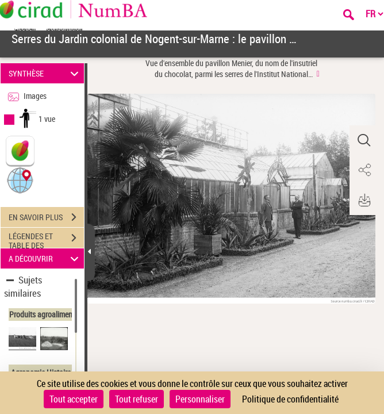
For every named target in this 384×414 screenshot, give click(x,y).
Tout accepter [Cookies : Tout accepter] (73, 399)
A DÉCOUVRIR (45, 258)
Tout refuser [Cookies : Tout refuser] (136, 399)
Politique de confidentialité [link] (290, 399)
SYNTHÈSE (45, 73)
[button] (20, 179)
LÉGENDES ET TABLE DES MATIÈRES (46, 239)
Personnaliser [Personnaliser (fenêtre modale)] (200, 399)
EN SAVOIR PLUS (46, 217)
